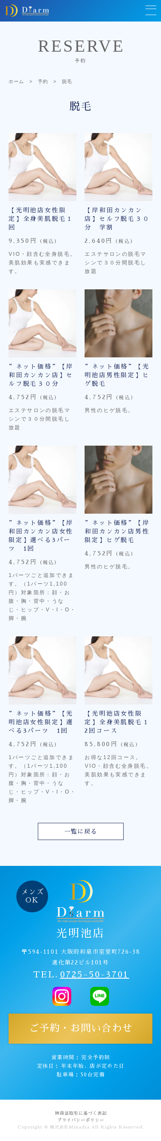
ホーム (16, 81)
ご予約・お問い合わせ (81, 1028)
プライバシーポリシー (80, 1120)
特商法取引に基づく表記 (81, 1113)
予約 (43, 81)
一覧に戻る (80, 831)
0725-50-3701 (94, 974)
